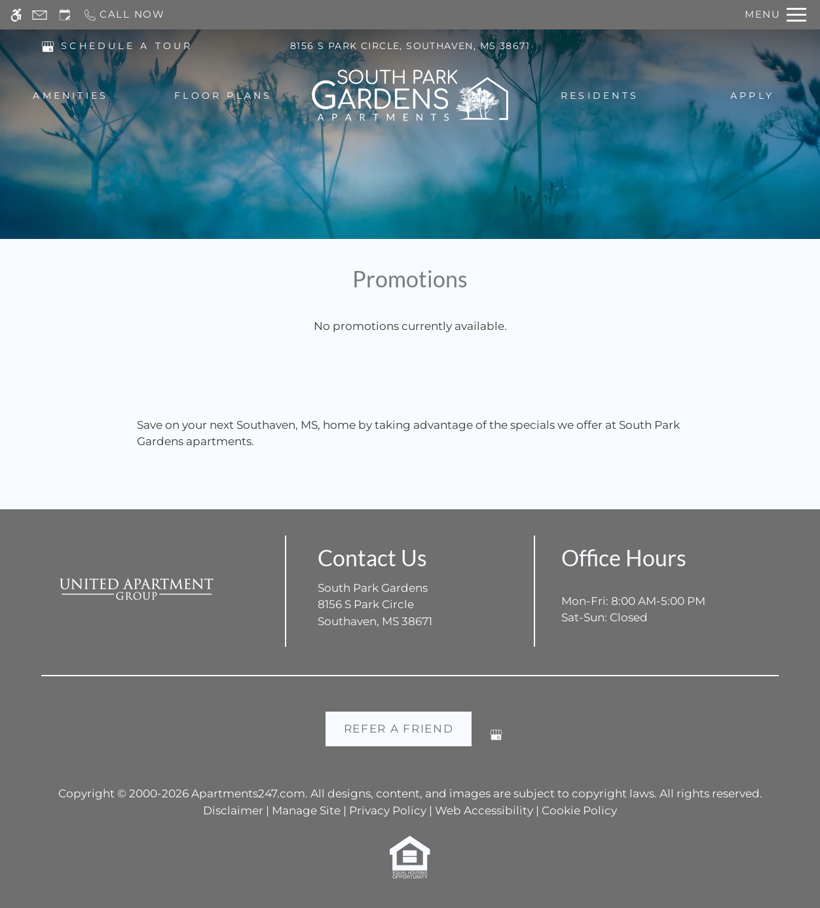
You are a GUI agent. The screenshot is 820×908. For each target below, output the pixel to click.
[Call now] (124, 14)
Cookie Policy (579, 810)
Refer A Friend (399, 728)
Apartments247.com (248, 793)
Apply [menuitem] (752, 95)
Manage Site (306, 810)
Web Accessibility (484, 810)
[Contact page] (40, 14)
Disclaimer (233, 810)
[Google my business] (496, 740)
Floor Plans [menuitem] (223, 95)
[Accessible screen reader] (16, 14)
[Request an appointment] (65, 14)
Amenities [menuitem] (70, 95)
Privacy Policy (387, 810)
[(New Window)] (47, 45)
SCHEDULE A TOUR (127, 46)
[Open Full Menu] (775, 14)
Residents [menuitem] (600, 95)
